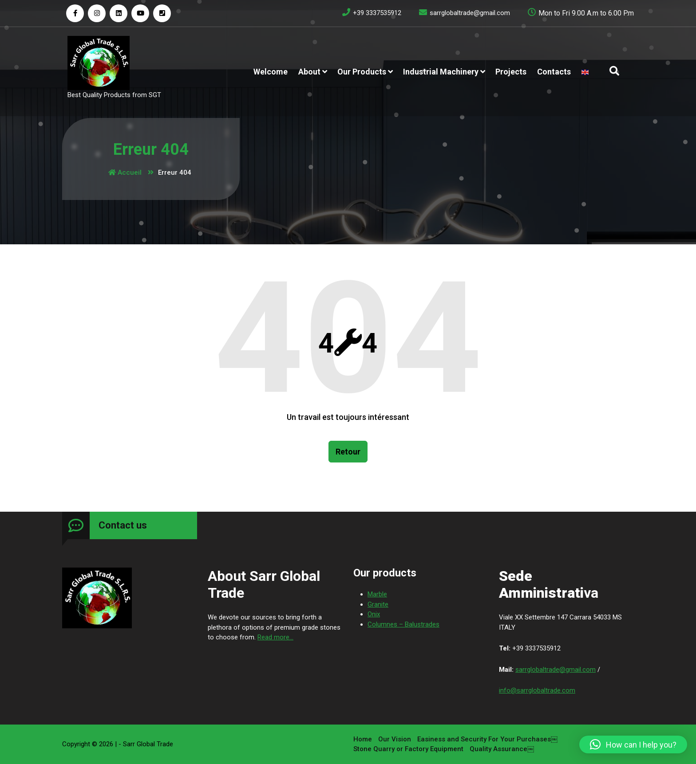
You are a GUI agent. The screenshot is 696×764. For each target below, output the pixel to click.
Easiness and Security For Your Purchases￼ (487, 713)
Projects (510, 71)
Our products (361, 71)
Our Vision (394, 713)
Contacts (554, 71)
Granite (378, 743)
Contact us (123, 664)
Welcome (270, 71)
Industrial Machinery (440, 71)
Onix (374, 753)
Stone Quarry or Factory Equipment (408, 723)
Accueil (125, 172)
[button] (633, 744)
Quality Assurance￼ (502, 723)
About (309, 71)
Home (362, 713)
